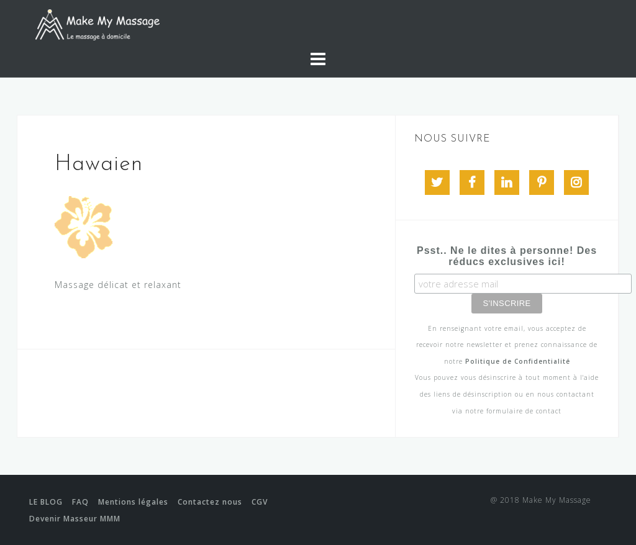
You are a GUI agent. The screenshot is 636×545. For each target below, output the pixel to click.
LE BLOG (46, 502)
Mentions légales (133, 502)
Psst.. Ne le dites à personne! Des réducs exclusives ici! (507, 256)
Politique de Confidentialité (517, 361)
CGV (260, 502)
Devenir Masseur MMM (74, 518)
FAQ (80, 502)
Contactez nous (210, 502)
